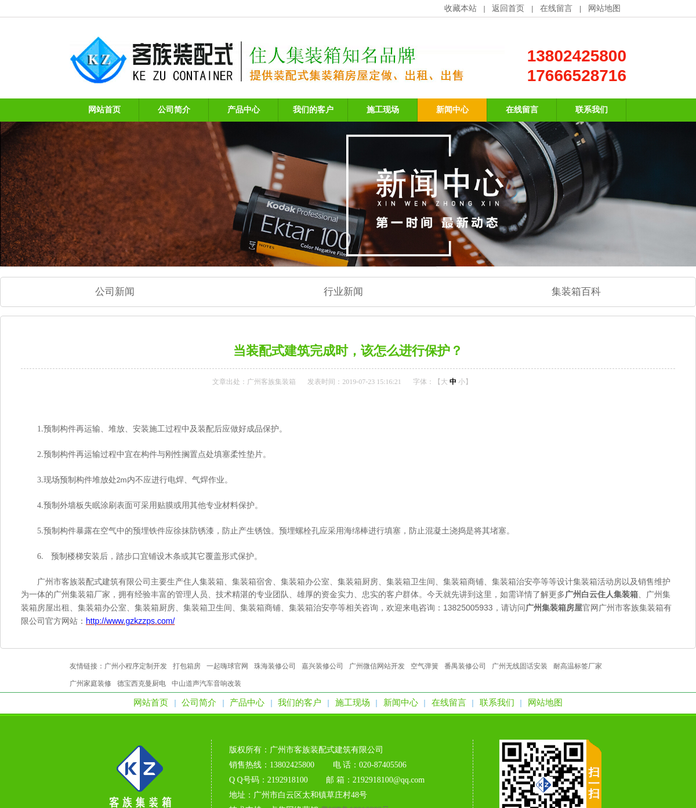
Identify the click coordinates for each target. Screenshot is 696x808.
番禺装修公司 (465, 666)
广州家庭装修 (90, 683)
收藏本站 (460, 8)
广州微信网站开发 (377, 666)
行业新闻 (343, 291)
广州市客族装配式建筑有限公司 (326, 749)
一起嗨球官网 (227, 666)
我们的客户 (299, 702)
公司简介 (199, 702)
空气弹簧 (424, 666)
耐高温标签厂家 (577, 666)
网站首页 (150, 702)
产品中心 (247, 702)
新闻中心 (400, 702)
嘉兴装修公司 (322, 666)
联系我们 (497, 702)
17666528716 (576, 76)
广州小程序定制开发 (135, 666)
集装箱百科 (576, 291)
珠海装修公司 (275, 666)
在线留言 (556, 8)
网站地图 (604, 8)
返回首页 (508, 8)
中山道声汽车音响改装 (206, 683)
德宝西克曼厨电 (141, 683)
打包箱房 (187, 666)
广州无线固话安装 (520, 666)
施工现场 (352, 702)
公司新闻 (115, 291)
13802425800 (576, 56)
